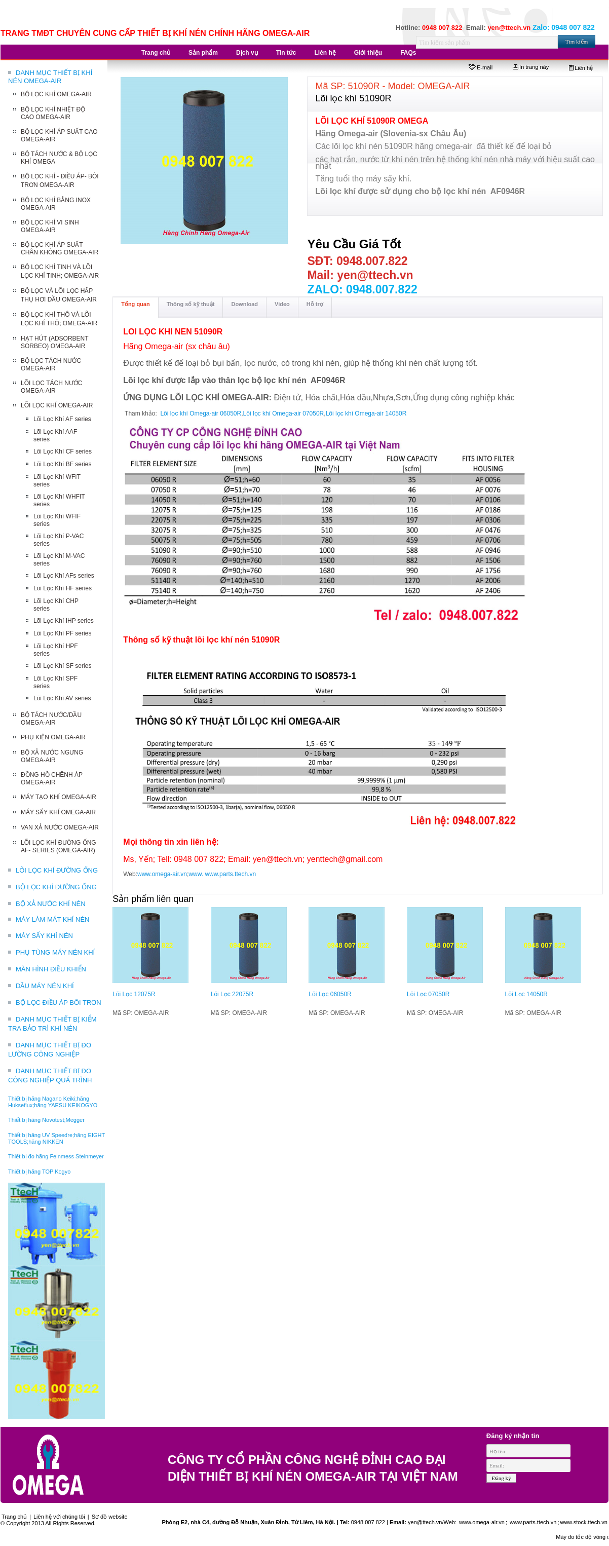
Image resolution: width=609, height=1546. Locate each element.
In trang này (531, 67)
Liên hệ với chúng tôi (59, 1517)
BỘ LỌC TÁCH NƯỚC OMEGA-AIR (51, 364)
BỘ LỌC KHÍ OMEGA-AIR (56, 94)
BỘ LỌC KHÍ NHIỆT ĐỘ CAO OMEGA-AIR (53, 113)
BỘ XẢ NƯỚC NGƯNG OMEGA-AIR (52, 756)
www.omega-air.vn (162, 874)
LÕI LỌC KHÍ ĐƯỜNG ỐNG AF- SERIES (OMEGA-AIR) (58, 846)
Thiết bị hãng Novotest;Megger (46, 1120)
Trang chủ (14, 1517)
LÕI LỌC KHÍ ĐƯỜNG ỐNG (57, 870)
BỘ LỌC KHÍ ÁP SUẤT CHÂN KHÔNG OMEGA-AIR (59, 248)
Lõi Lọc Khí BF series (62, 464)
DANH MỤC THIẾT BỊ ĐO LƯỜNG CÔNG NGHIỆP (49, 1049)
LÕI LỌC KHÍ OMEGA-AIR (57, 405)
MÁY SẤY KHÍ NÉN (44, 935)
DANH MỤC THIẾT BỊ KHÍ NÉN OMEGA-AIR (50, 77)
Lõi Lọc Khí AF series (62, 419)
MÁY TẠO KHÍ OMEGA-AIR (58, 797)
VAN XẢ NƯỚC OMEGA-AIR (60, 827)
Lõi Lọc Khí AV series (62, 698)
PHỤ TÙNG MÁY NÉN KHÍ (55, 952)
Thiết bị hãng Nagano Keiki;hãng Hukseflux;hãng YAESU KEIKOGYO (52, 1102)
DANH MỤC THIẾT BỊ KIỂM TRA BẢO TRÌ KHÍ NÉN (52, 1023)
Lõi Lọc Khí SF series (62, 665)
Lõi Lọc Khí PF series (62, 633)
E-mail (480, 67)
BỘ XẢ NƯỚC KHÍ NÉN (51, 904)
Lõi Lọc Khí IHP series (63, 620)
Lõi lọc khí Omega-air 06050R (200, 413)
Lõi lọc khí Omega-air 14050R (366, 413)
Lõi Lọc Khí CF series (62, 451)
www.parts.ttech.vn (230, 874)
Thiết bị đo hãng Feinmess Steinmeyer (56, 1156)
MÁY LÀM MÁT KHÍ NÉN (52, 919)
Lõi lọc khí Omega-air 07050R (283, 413)
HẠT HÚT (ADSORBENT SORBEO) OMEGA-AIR (54, 342)
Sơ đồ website (110, 1517)
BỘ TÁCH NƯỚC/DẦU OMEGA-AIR (51, 718)
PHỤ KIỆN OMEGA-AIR (53, 737)
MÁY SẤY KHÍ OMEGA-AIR (58, 812)
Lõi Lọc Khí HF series (62, 588)
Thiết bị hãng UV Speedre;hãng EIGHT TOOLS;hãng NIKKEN (56, 1138)
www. (195, 874)
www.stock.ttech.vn (583, 1522)
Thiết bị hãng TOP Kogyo (39, 1171)
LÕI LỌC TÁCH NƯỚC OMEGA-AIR (51, 387)
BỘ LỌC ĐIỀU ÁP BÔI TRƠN (58, 1002)
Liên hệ (581, 68)
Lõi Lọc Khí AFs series (63, 575)
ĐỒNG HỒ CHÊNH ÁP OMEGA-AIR (52, 778)
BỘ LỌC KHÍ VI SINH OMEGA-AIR (50, 226)
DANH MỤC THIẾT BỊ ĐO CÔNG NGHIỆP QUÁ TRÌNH (50, 1075)
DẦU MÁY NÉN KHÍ (45, 986)
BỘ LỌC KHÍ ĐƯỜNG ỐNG (56, 887)
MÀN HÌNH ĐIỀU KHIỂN (51, 969)
